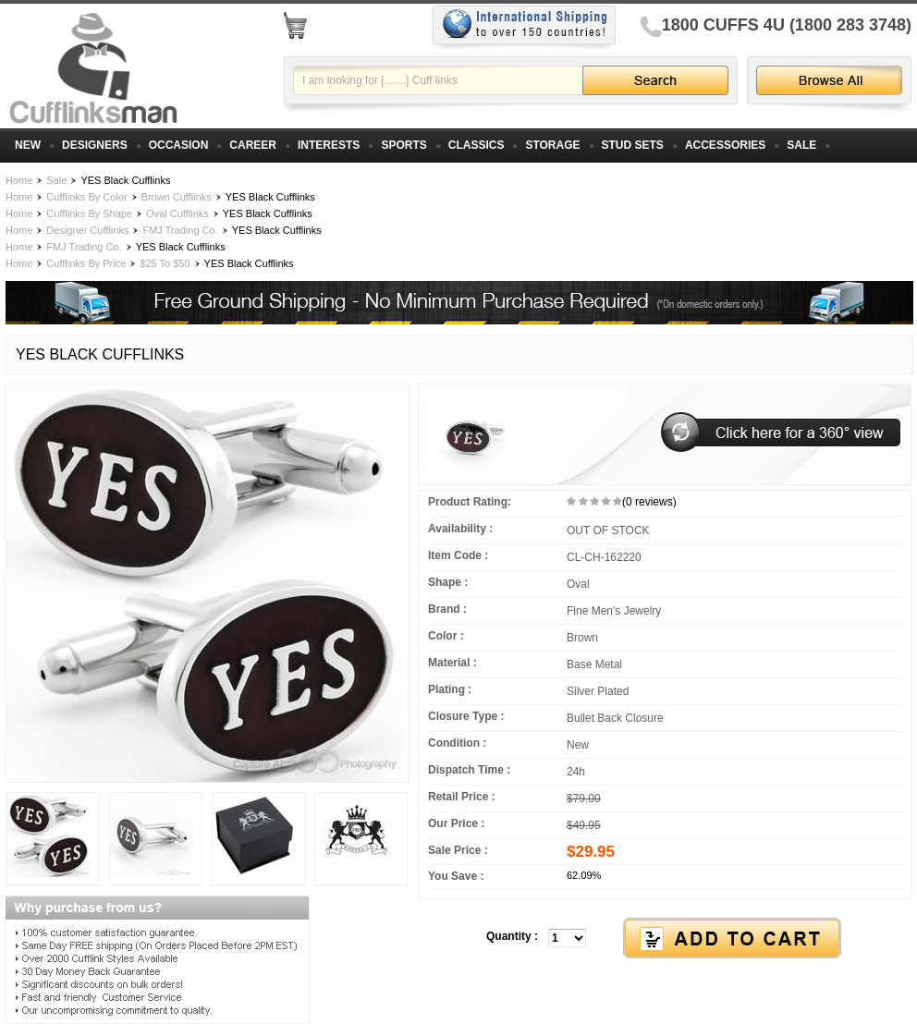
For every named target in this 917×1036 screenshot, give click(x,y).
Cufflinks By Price (86, 263)
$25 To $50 (165, 263)
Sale (56, 180)
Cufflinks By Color (86, 196)
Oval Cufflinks (177, 213)
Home (19, 180)
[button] (664, 939)
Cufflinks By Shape (89, 213)
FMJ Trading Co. (179, 230)
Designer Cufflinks (87, 230)
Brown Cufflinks (176, 196)
